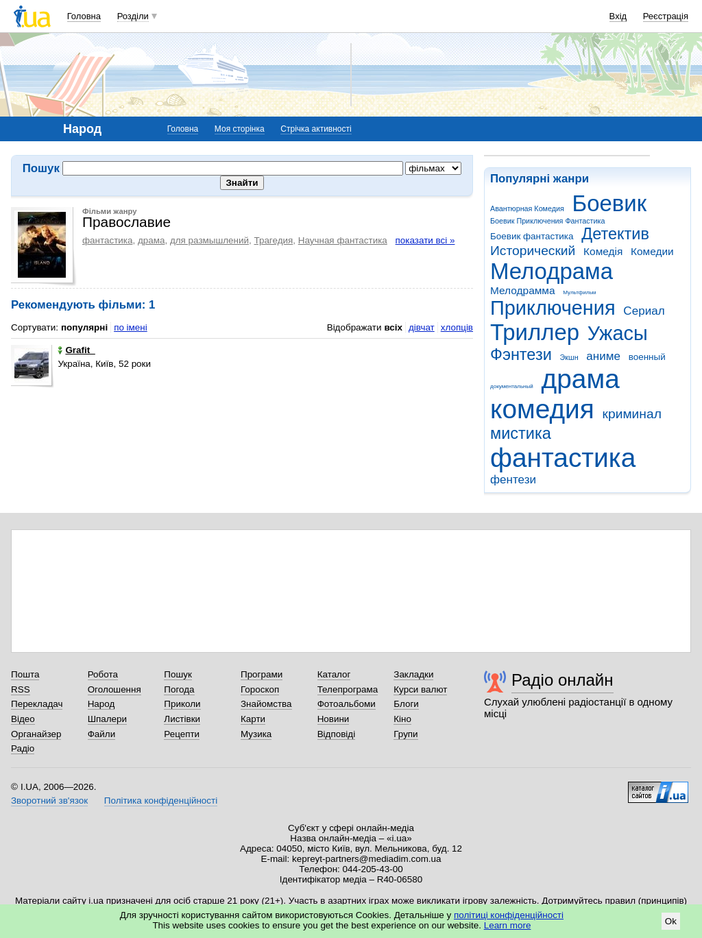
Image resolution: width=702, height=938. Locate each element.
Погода (179, 689)
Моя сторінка (240, 129)
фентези (513, 479)
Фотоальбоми (346, 704)
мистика (520, 433)
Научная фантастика (342, 240)
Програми (261, 674)
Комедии (652, 251)
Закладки (413, 674)
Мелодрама (551, 271)
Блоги (406, 704)
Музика (256, 734)
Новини (333, 719)
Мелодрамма (522, 290)
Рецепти (181, 734)
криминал (632, 414)
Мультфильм (579, 292)
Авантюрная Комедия (527, 208)
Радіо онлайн (562, 680)
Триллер (534, 332)
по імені (130, 327)
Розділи (133, 16)
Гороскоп (260, 689)
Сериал (643, 310)
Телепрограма (347, 689)
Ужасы (618, 333)
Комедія (602, 251)
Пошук (178, 674)
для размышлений (209, 240)
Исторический (532, 250)
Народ (101, 704)
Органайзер (36, 734)
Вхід (618, 16)
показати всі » (425, 240)
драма (581, 379)
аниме (603, 356)
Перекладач (36, 704)
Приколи (182, 704)
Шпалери (107, 719)
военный (647, 357)
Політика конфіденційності (160, 800)
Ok (671, 921)
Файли (102, 734)
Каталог (334, 674)
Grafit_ (76, 350)
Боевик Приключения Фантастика (547, 221)
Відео (23, 719)
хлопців (457, 327)
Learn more (507, 925)
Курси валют (420, 689)
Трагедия (273, 240)
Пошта (25, 674)
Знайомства (266, 704)
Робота (103, 674)
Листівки (182, 719)
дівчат (422, 327)
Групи (405, 734)
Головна (84, 16)
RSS (20, 689)
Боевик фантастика (531, 236)
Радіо (22, 748)
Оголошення (114, 689)
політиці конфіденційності (509, 915)
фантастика (563, 457)
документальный (511, 386)
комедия (542, 409)
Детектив (615, 234)
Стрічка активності (315, 129)
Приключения (553, 308)
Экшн (569, 357)
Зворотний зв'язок (49, 800)
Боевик (609, 203)
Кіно (402, 719)
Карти (253, 719)
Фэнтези (521, 354)
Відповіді (336, 734)
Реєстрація (665, 16)
